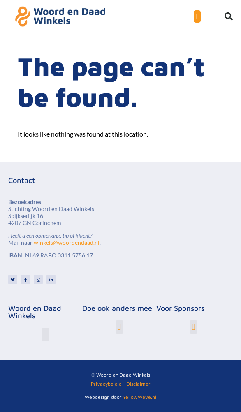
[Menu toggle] (197, 16)
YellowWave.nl (139, 397)
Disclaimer (139, 384)
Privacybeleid (106, 384)
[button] (228, 16)
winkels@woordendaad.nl (67, 242)
